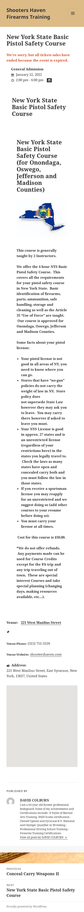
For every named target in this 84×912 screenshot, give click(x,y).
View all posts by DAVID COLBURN (42, 837)
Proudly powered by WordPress (26, 906)
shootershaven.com (46, 654)
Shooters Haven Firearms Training (28, 13)
